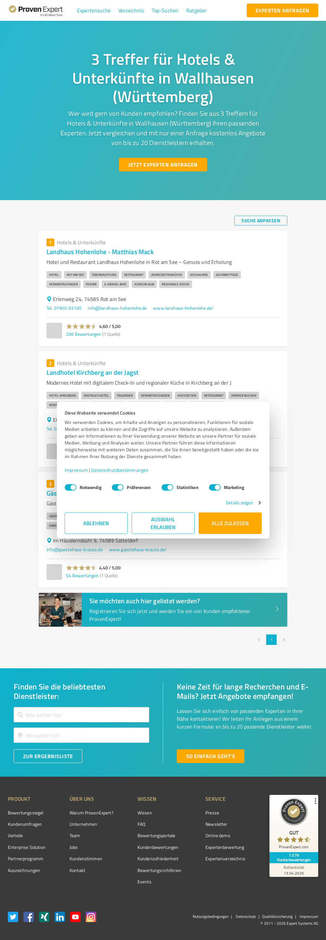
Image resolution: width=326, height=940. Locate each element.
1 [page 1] (271, 639)
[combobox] (81, 714)
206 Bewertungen (83, 334)
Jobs (74, 847)
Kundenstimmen (86, 858)
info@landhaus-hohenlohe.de (117, 308)
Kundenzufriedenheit (157, 858)
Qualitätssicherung (277, 916)
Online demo (217, 835)
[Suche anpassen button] (260, 220)
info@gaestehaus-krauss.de (74, 549)
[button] (94, 10)
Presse (212, 813)
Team (75, 835)
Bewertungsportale (156, 835)
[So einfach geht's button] (210, 756)
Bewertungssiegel (25, 813)
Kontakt (77, 870)
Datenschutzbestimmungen (120, 470)
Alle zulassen (230, 523)
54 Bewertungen (82, 575)
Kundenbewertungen (158, 847)
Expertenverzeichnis (225, 858)
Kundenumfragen (25, 824)
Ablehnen (96, 523)
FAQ (141, 824)
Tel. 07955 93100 (63, 308)
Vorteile (15, 835)
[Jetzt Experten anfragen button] (163, 164)
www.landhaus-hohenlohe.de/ (183, 308)
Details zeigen (239, 502)
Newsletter (216, 824)
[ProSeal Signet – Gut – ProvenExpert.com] (293, 824)
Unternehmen (84, 824)
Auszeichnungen (24, 870)
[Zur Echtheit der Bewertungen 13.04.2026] (293, 870)
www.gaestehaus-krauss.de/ (138, 549)
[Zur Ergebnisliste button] (48, 756)
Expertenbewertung (224, 847)
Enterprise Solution (27, 847)
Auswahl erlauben (163, 523)
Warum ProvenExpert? (91, 813)
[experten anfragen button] (282, 10)
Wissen (144, 813)
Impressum (76, 470)
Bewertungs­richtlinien (159, 870)
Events (144, 882)
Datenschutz (245, 916)
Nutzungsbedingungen (210, 916)
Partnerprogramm (25, 858)
